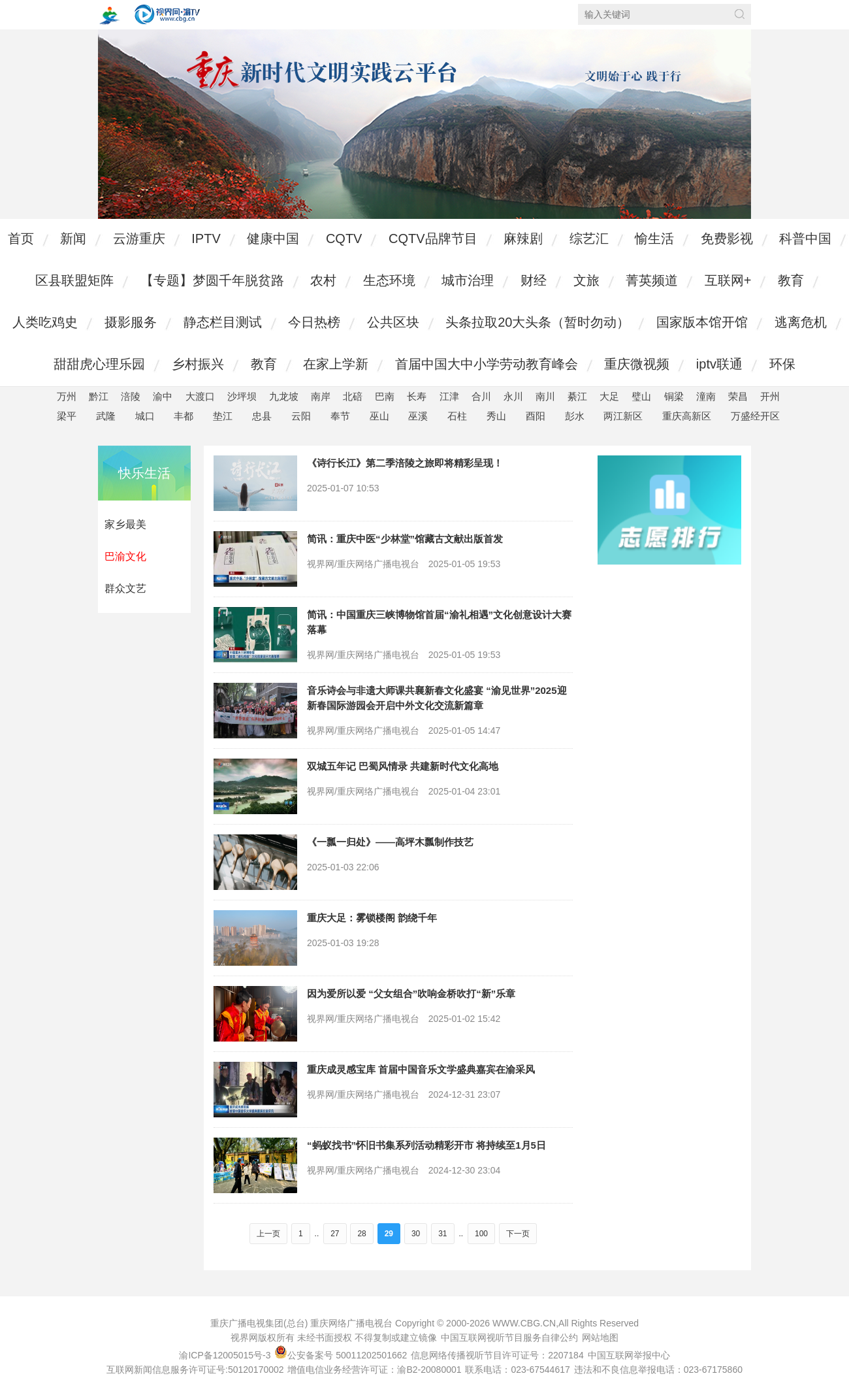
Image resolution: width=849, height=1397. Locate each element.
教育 (791, 280)
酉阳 (535, 415)
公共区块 (393, 322)
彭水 (575, 415)
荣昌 (738, 396)
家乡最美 (125, 524)
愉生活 (654, 238)
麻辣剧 (523, 238)
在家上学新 (335, 364)
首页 (21, 238)
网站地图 (600, 1337)
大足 (609, 396)
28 (361, 1233)
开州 (770, 396)
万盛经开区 (755, 415)
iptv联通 (719, 364)
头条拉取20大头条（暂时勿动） (537, 322)
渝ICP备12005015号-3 (224, 1355)
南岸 (320, 396)
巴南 (384, 396)
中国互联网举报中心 (629, 1355)
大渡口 (200, 396)
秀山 (496, 415)
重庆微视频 (636, 364)
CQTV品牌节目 (433, 238)
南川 (545, 396)
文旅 (586, 280)
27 (334, 1233)
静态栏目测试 (223, 322)
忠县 (262, 415)
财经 (534, 280)
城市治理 (467, 280)
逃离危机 (801, 322)
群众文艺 (125, 588)
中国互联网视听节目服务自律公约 (509, 1337)
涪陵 (130, 396)
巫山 (379, 415)
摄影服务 (130, 322)
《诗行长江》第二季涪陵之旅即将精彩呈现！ (405, 462)
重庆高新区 (686, 415)
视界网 (167, 14)
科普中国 (805, 238)
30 (415, 1233)
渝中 (162, 396)
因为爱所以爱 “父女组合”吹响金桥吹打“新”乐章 (411, 993)
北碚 (352, 396)
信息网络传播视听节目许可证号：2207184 (497, 1355)
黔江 (98, 396)
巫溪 (418, 415)
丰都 (183, 415)
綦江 (577, 396)
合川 (481, 396)
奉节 (340, 415)
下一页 (518, 1233)
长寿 (416, 396)
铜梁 (674, 396)
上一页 (268, 1233)
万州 (66, 396)
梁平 (66, 415)
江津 (449, 396)
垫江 (222, 415)
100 (481, 1233)
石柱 (457, 415)
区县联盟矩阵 (74, 280)
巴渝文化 (125, 556)
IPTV (205, 238)
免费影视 (727, 238)
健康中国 (273, 238)
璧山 (641, 396)
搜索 (740, 14)
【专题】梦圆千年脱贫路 (212, 280)
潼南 (706, 396)
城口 (145, 415)
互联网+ (728, 280)
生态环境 (389, 280)
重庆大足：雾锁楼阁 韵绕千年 (372, 917)
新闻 (73, 238)
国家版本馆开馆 (702, 322)
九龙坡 (283, 396)
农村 (323, 280)
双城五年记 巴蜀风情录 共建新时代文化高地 (402, 766)
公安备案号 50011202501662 (341, 1355)
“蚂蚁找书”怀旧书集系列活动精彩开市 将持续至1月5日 (426, 1145)
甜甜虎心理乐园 (99, 364)
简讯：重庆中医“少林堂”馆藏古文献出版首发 (405, 538)
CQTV (344, 238)
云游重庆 (139, 238)
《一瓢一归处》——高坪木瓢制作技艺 (390, 841)
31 (442, 1233)
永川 (513, 396)
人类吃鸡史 (45, 322)
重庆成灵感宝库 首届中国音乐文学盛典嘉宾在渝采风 (421, 1069)
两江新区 (623, 415)
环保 (782, 364)
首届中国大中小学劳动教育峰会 (486, 364)
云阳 (301, 415)
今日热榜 (314, 322)
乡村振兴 (198, 364)
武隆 (106, 415)
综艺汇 (589, 238)
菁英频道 (652, 280)
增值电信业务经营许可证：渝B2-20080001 (374, 1369)
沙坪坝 (242, 396)
